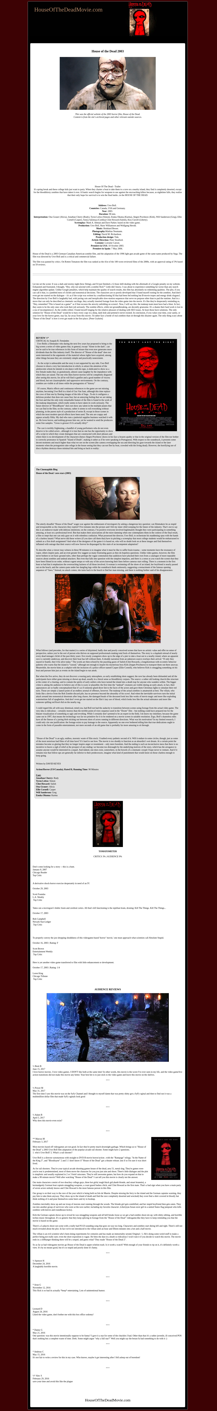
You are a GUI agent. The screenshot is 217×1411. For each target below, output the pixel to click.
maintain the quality (98, 290)
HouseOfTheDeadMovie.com (68, 9)
